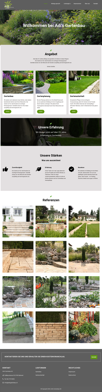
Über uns (87, 3)
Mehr (7, 111)
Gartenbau (38, 371)
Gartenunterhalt (40, 375)
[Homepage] (9, 2)
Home (45, 3)
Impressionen (77, 3)
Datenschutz (72, 375)
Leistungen (67, 3)
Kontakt (96, 3)
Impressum (72, 371)
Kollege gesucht (55, 3)
